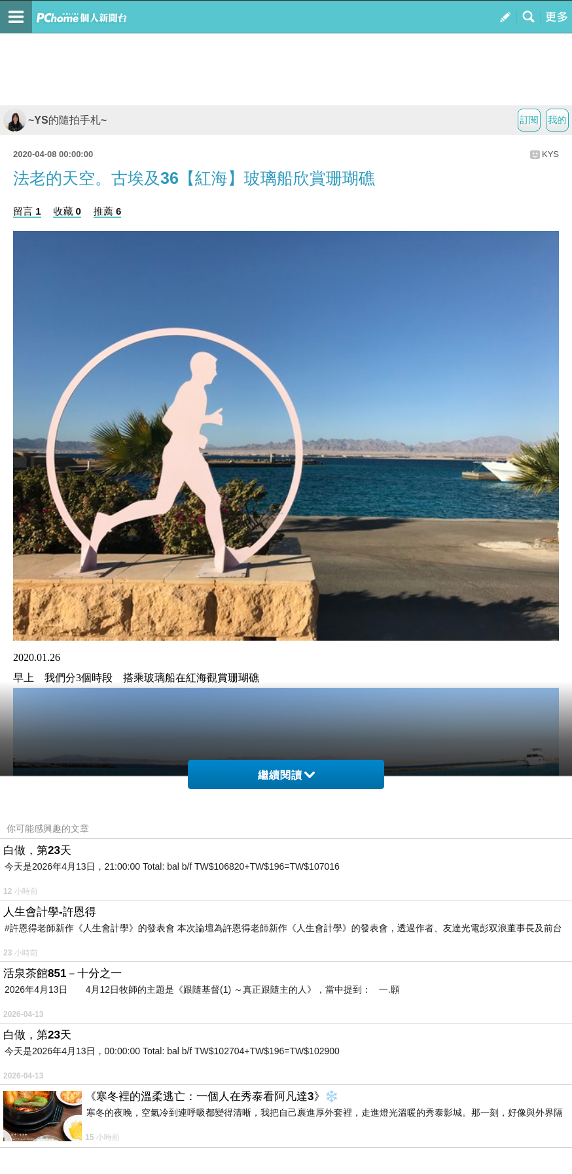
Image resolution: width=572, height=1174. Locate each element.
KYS (550, 154)
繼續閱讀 (286, 775)
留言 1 (27, 211)
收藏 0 (67, 211)
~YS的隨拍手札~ (55, 120)
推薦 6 (108, 211)
